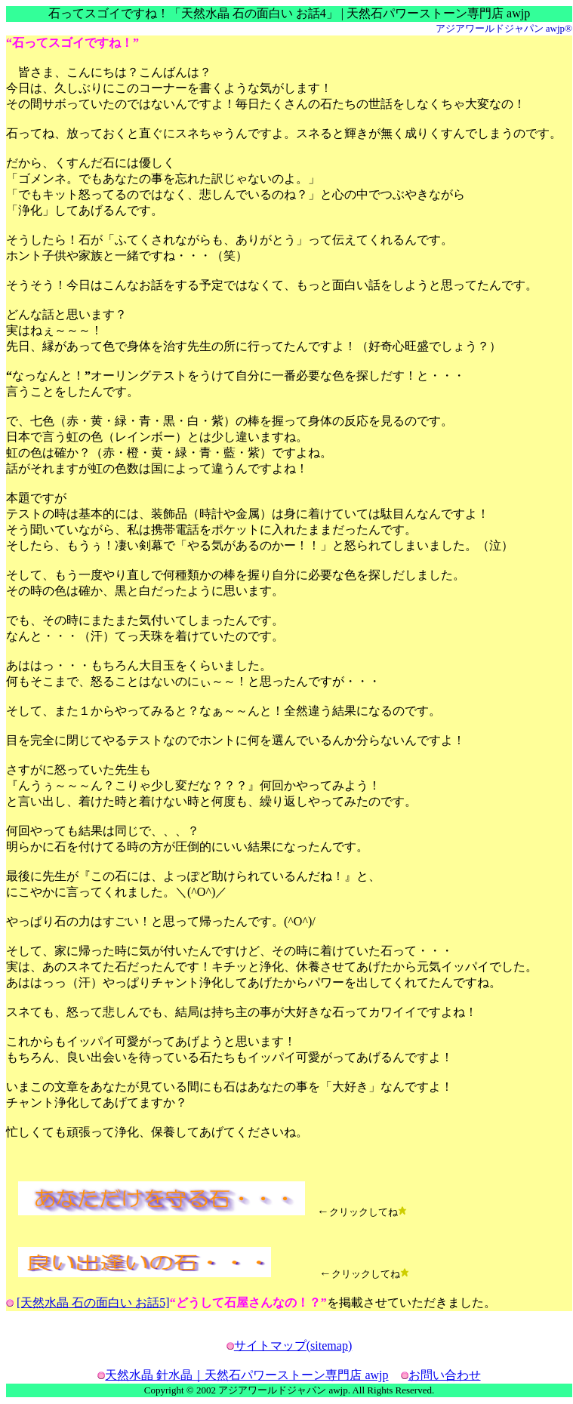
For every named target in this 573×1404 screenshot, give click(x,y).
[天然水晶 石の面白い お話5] (93, 1302)
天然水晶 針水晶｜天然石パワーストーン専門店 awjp (246, 1375)
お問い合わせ (444, 1375)
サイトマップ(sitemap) (293, 1345)
